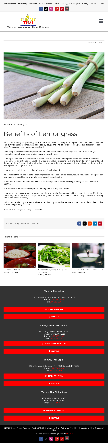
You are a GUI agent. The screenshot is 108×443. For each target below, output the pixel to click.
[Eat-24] (67, 9)
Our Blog (28, 210)
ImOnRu (69, 434)
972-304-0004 (57, 368)
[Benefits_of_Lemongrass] (54, 85)
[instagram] (51, 9)
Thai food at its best (12, 270)
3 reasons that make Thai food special (87, 270)
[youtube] (57, 9)
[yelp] (62, 439)
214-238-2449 (57, 299)
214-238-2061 (56, 302)
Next (100, 42)
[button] (5, 259)
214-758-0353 (57, 403)
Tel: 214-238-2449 (97, 4)
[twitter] (46, 9)
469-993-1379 (56, 338)
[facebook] (41, 9)
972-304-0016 (56, 370)
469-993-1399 (57, 336)
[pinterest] (62, 9)
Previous (92, 42)
